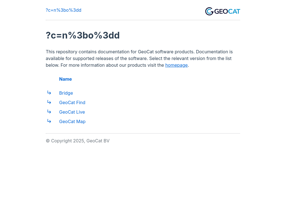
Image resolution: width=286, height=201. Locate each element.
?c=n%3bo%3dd (64, 10)
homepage (176, 65)
